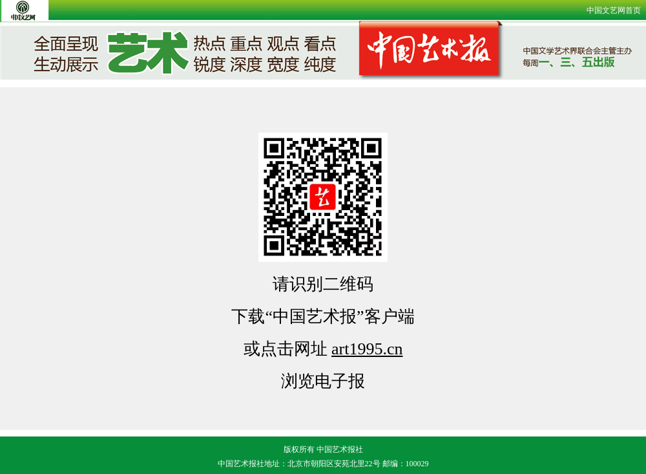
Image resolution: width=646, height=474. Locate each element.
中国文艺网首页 (614, 10)
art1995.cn (366, 348)
